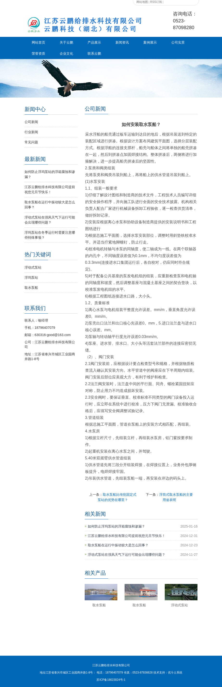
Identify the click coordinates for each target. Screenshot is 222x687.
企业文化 (66, 53)
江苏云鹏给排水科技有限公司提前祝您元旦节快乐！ (126, 536)
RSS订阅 (156, 2)
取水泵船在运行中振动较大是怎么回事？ (118, 545)
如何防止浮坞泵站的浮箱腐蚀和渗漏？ (116, 526)
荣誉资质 (38, 53)
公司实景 (178, 42)
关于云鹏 (66, 42)
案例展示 (150, 42)
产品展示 (94, 42)
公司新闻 (31, 122)
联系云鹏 (94, 53)
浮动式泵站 (179, 605)
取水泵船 (99, 605)
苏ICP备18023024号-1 (110, 679)
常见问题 (31, 142)
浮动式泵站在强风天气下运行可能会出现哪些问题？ (126, 554)
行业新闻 (31, 132)
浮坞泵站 (31, 277)
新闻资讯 (122, 42)
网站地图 (142, 2)
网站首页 (38, 42)
